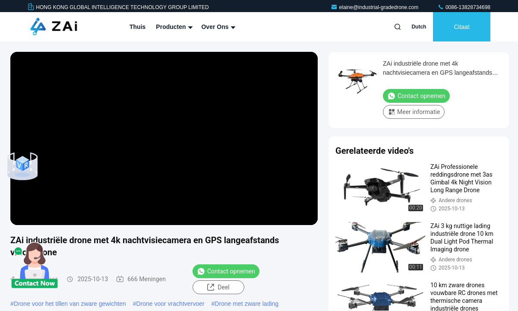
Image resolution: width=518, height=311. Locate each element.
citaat (462, 26)
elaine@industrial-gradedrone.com (375, 7)
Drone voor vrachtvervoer (170, 303)
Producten (173, 26)
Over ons (217, 26)
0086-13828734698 (463, 7)
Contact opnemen (226, 271)
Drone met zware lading (246, 303)
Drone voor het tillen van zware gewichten (70, 303)
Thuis (137, 26)
